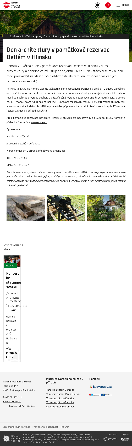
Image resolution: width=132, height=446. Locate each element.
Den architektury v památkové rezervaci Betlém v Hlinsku (73, 36)
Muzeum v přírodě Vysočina (60, 398)
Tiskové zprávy (34, 36)
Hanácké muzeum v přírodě (60, 390)
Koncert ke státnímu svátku (13, 280)
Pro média (19, 36)
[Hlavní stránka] (10, 36)
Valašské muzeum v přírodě (60, 406)
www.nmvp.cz (39, 122)
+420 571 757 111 (12, 397)
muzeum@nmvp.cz (12, 401)
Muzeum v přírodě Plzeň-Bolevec (63, 394)
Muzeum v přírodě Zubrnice (60, 402)
